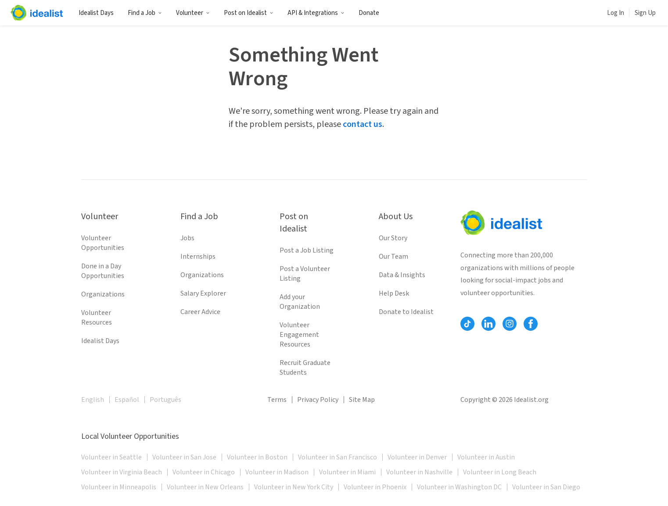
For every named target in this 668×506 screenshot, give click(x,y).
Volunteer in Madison (277, 472)
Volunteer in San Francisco (337, 457)
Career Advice (200, 312)
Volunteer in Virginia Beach (121, 472)
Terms (277, 400)
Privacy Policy (317, 400)
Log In (615, 13)
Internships (197, 256)
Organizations (103, 294)
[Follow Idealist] (467, 324)
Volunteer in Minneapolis (118, 487)
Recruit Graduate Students (305, 367)
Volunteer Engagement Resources (299, 334)
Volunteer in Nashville (419, 472)
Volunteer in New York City (293, 487)
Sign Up (645, 13)
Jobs (187, 238)
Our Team (393, 256)
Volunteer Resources (96, 317)
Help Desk (394, 293)
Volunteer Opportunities (102, 243)
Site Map (362, 400)
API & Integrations (316, 13)
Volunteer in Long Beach (499, 472)
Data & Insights (402, 275)
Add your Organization (300, 301)
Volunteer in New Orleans (205, 487)
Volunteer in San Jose (184, 457)
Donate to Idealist (406, 312)
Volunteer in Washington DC (459, 487)
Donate (369, 13)
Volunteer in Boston (257, 457)
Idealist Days (96, 13)
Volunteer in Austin (486, 457)
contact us (362, 124)
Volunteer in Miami (347, 472)
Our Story (393, 238)
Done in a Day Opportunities (102, 271)
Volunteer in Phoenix (375, 487)
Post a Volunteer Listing (305, 273)
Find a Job (145, 13)
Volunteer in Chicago (203, 472)
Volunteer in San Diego (546, 487)
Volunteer (193, 13)
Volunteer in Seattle (111, 457)
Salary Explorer (203, 293)
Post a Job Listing (307, 250)
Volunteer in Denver (417, 457)
